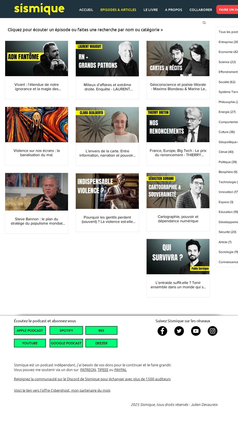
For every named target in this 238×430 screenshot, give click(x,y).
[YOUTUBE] (30, 343)
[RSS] (101, 330)
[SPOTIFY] (66, 330)
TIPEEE (103, 369)
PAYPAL (120, 369)
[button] (204, 23)
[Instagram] (212, 331)
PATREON (88, 369)
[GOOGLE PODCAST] (66, 343)
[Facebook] (162, 331)
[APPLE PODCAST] (30, 330)
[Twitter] (179, 331)
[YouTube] (196, 331)
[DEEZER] (101, 343)
